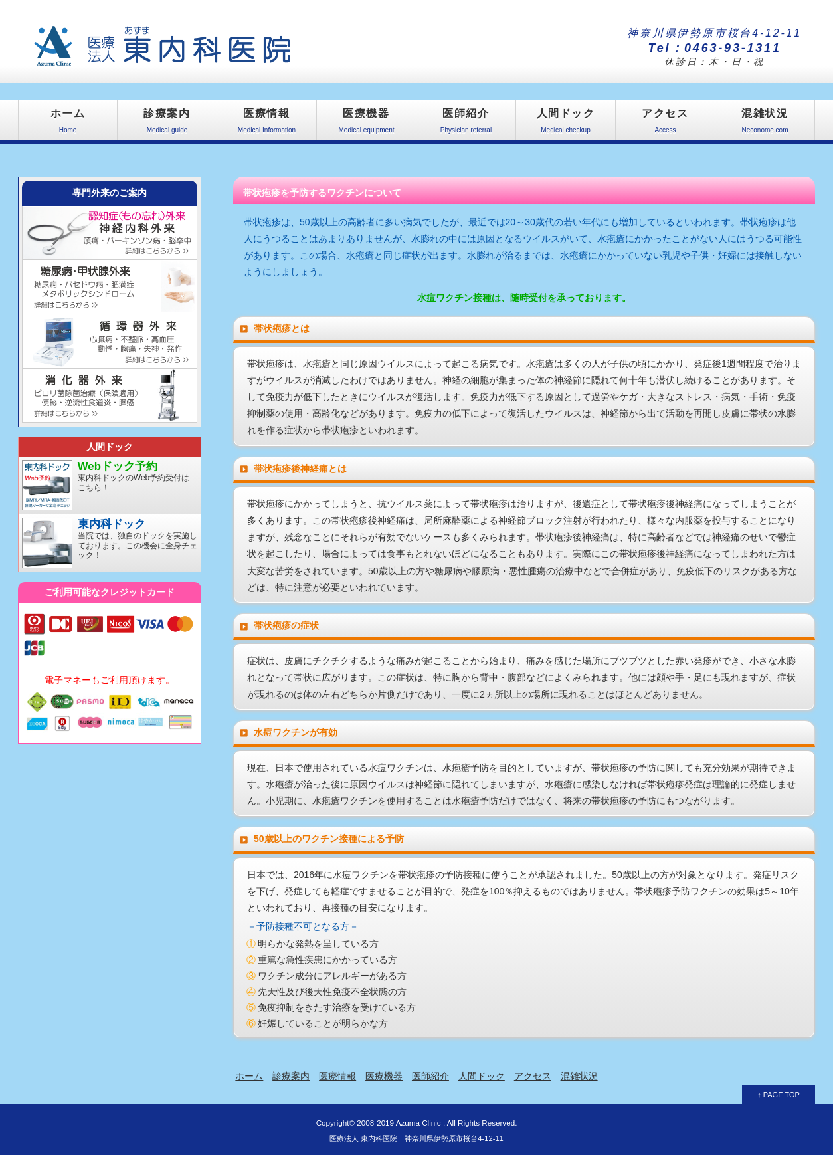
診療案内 (167, 124)
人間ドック (565, 124)
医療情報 (266, 124)
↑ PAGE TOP (778, 1095)
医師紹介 (465, 124)
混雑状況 (764, 124)
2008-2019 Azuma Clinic (398, 1122)
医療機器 (366, 124)
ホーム (68, 124)
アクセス (665, 124)
